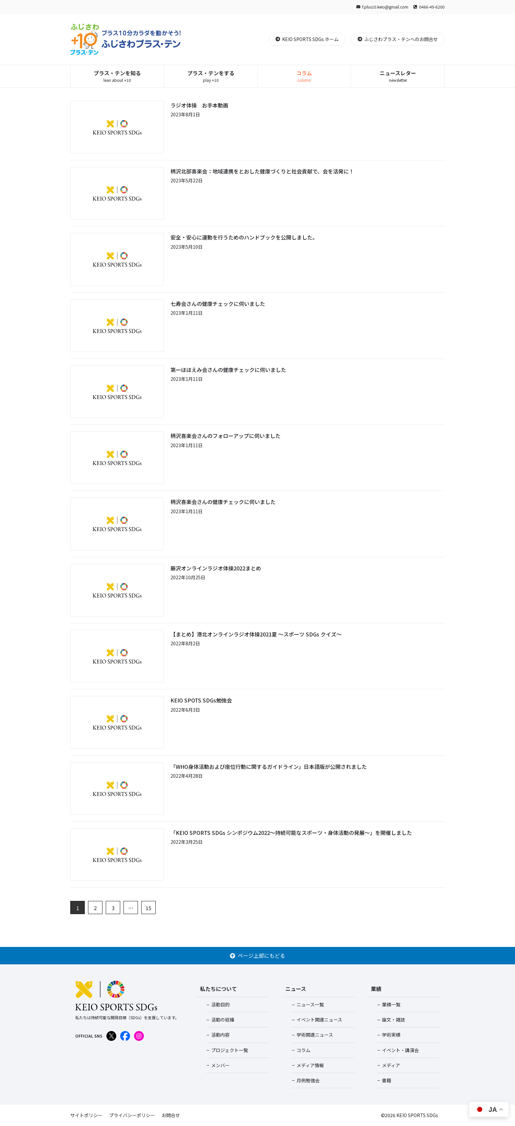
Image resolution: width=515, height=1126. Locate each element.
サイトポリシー (86, 1115)
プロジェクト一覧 (229, 1050)
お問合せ (171, 1115)
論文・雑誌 (393, 1019)
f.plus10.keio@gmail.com (382, 7)
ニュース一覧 (310, 1004)
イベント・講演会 (400, 1050)
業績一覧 (391, 1004)
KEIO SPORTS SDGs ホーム (307, 39)
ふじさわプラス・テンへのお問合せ (398, 39)
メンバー (220, 1065)
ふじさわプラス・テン (125, 39)
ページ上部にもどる (257, 955)
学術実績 (391, 1034)
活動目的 (220, 1004)
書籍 (386, 1080)
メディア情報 (310, 1065)
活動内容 (220, 1034)
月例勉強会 (308, 1080)
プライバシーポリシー (132, 1115)
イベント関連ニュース (319, 1019)
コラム (303, 1050)
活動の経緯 (222, 1019)
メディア (391, 1065)
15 (148, 908)
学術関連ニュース (315, 1034)
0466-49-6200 (429, 7)
